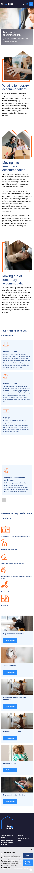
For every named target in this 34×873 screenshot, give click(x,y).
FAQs (20, 841)
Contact (20, 835)
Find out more (10, 640)
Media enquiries (23, 838)
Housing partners (7, 840)
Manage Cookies (28, 863)
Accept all (27, 856)
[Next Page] (8, 500)
